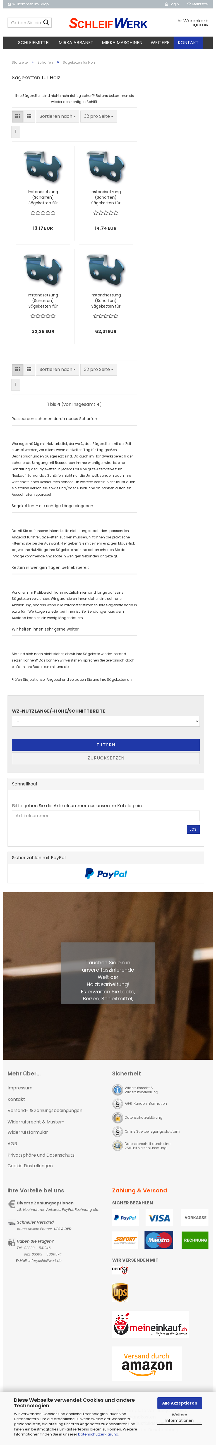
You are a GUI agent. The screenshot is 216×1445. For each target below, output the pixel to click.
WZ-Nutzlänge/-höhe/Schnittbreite (58, 716)
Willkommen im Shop (28, 4)
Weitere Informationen (179, 1417)
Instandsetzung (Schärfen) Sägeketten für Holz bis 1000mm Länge (43, 202)
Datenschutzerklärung (98, 1434)
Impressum (20, 1093)
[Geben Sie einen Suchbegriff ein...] (46, 23)
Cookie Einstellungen (30, 1171)
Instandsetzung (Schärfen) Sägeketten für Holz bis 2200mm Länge (43, 305)
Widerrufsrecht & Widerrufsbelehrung (141, 1095)
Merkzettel (197, 4)
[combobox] (57, 122)
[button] (17, 122)
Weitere (160, 42)
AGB (12, 1149)
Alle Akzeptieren (179, 1403)
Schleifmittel (34, 42)
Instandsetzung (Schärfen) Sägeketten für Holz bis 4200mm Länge (106, 305)
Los (193, 834)
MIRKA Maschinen (122, 42)
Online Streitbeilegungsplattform (152, 1136)
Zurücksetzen (106, 763)
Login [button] (172, 4)
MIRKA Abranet (76, 42)
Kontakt (188, 42)
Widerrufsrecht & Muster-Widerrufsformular (36, 1132)
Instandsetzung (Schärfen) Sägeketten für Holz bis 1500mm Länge (106, 202)
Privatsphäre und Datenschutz (41, 1160)
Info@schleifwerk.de (44, 1265)
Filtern (106, 750)
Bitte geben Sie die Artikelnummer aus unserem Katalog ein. (77, 811)
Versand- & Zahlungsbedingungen (45, 1115)
